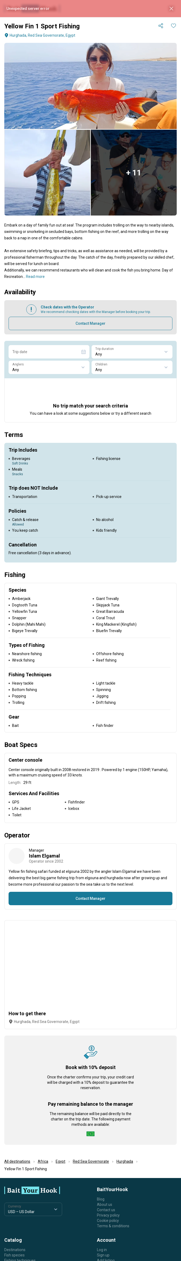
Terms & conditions (113, 1226)
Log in (102, 1250)
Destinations (14, 1250)
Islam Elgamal (44, 856)
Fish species (14, 1255)
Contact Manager (90, 323)
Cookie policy (108, 1220)
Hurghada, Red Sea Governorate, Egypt (39, 35)
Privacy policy (108, 1215)
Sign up (103, 1255)
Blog (100, 1199)
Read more (35, 276)
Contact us (106, 1210)
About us (104, 1204)
